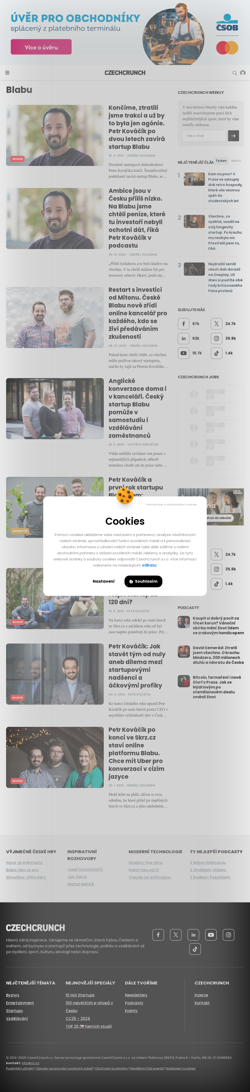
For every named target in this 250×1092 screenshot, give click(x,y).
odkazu (149, 565)
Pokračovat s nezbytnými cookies (171, 504)
